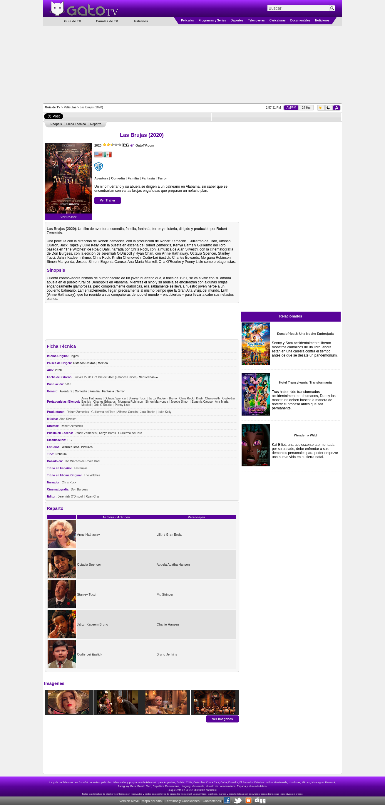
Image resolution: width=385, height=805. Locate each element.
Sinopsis (56, 124)
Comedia (118, 178)
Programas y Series (212, 20)
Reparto (95, 124)
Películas (187, 20)
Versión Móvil (128, 801)
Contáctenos (212, 801)
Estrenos (141, 21)
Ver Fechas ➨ (148, 377)
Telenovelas (256, 20)
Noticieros (322, 20)
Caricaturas (278, 20)
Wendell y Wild (305, 435)
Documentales (300, 20)
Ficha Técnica (76, 124)
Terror (162, 178)
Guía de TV (52, 107)
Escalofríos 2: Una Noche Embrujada (305, 333)
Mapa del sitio (152, 801)
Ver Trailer (107, 200)
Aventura (101, 178)
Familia (133, 178)
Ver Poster (68, 217)
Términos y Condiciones (182, 801)
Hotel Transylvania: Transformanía (305, 382)
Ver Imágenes (222, 718)
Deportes (237, 20)
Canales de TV (107, 21)
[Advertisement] (192, 64)
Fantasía (148, 178)
